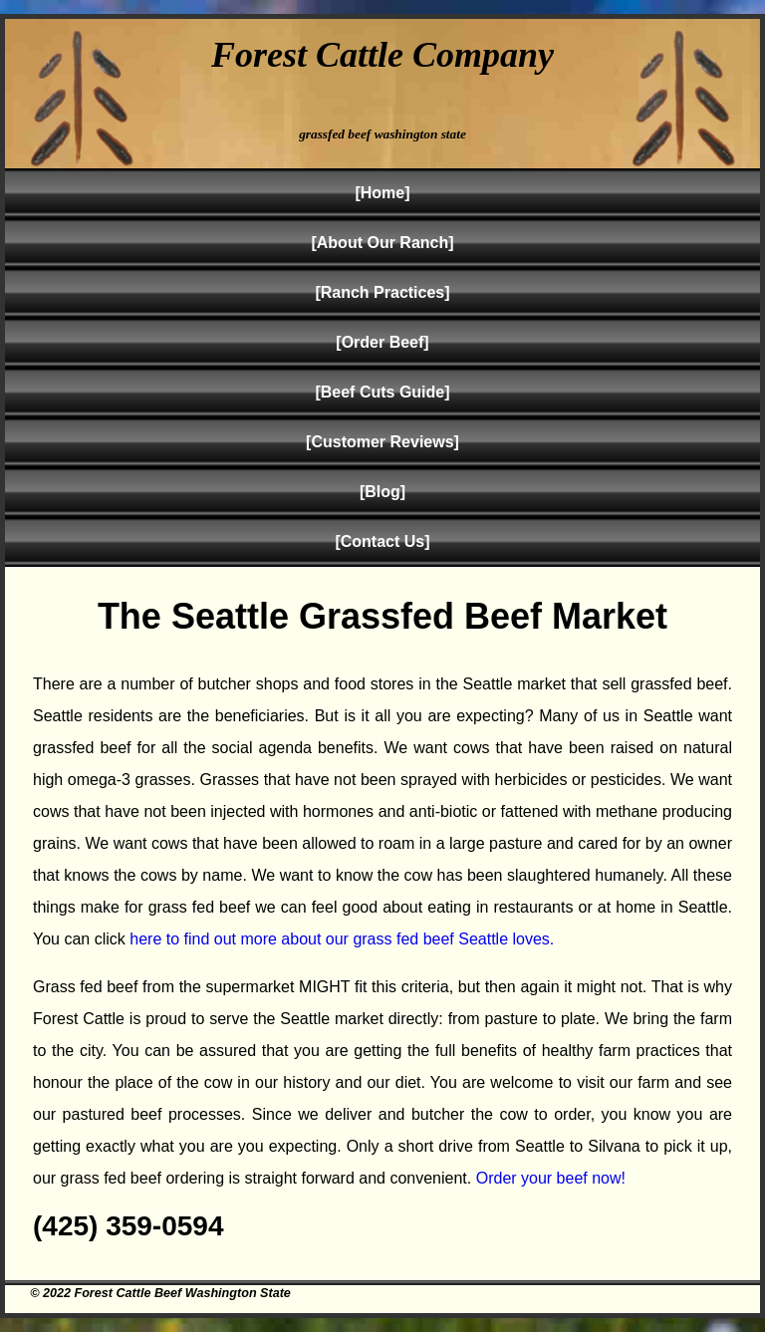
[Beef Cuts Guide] (382, 392)
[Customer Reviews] (382, 441)
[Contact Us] (382, 541)
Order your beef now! (551, 1178)
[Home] (382, 192)
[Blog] (382, 491)
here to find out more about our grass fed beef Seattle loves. (341, 939)
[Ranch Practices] (382, 292)
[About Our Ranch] (382, 242)
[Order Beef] (382, 342)
